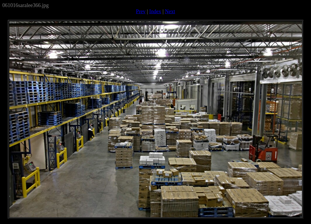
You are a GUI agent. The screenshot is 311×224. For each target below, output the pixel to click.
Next (170, 11)
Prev (140, 11)
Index (155, 11)
